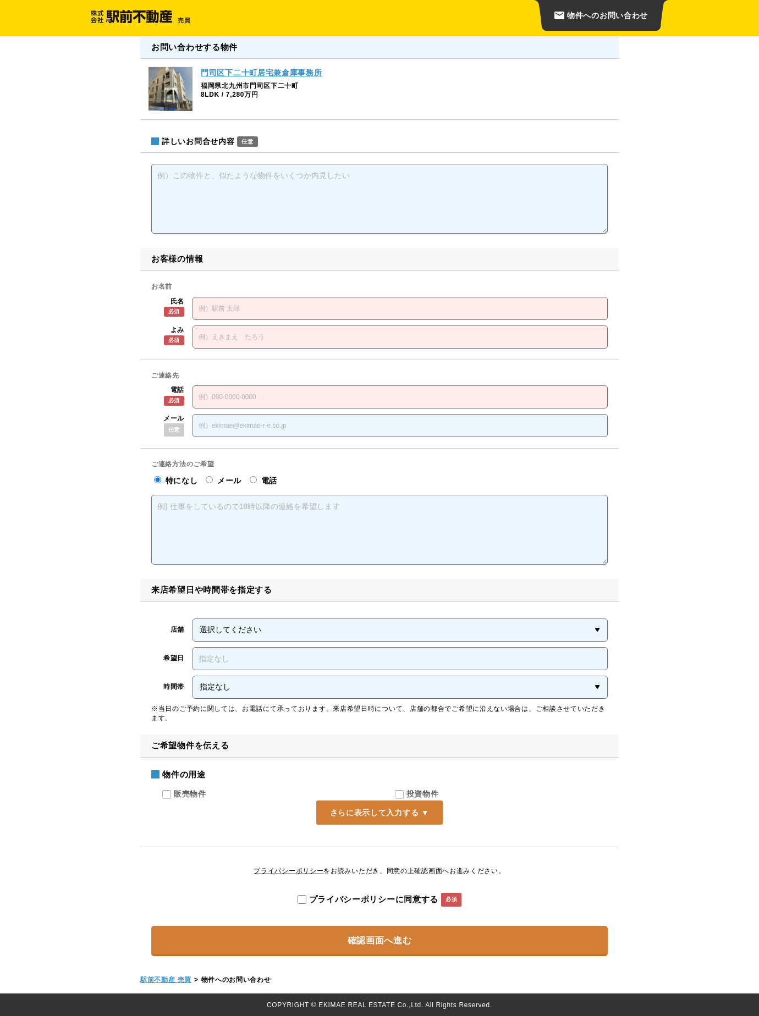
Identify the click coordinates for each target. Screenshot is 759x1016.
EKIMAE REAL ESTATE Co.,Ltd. (371, 1005)
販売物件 (184, 794)
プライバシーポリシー (288, 871)
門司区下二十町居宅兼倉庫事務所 (261, 72)
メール (223, 480)
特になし (175, 480)
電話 (263, 480)
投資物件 (417, 794)
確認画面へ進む (380, 940)
